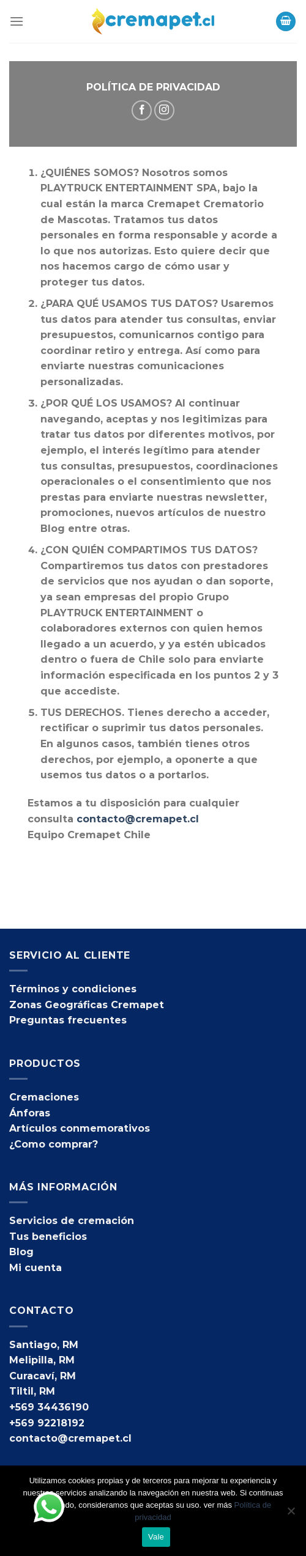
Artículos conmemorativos (79, 1128)
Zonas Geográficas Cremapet (86, 1005)
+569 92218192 (46, 1423)
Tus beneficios (48, 1236)
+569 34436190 (49, 1407)
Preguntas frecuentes (68, 1020)
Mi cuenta (35, 1268)
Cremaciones (44, 1097)
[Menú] (16, 21)
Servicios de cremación (71, 1220)
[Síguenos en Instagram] (164, 110)
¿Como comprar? (53, 1144)
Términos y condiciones (72, 989)
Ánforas (29, 1113)
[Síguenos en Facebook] (142, 110)
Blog (21, 1252)
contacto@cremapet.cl (137, 819)
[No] (291, 1514)
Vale (156, 1536)
